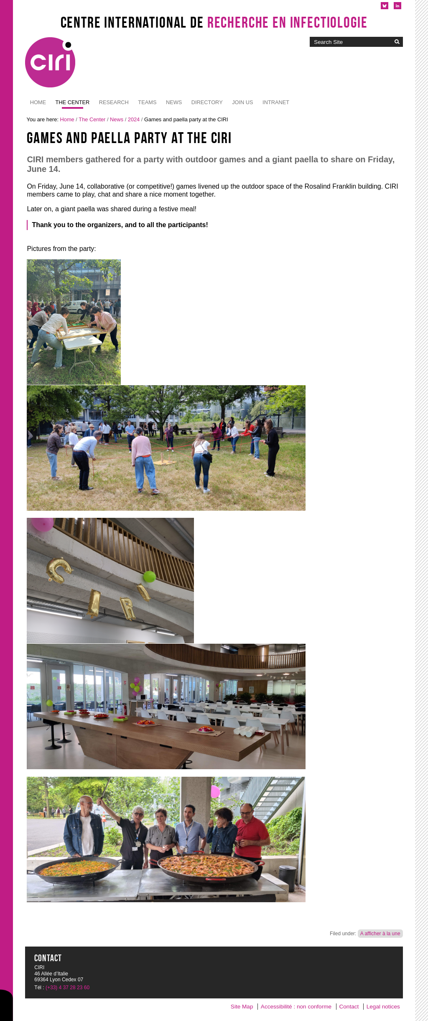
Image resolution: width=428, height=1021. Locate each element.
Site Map (242, 1006)
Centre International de (214, 22)
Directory (207, 102)
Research (114, 102)
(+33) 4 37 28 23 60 (67, 987)
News (174, 102)
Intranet (275, 102)
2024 (134, 119)
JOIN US (242, 102)
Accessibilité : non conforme (296, 1006)
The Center (73, 102)
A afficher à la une (380, 934)
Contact (349, 1006)
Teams (147, 102)
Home (38, 102)
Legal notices (383, 1006)
